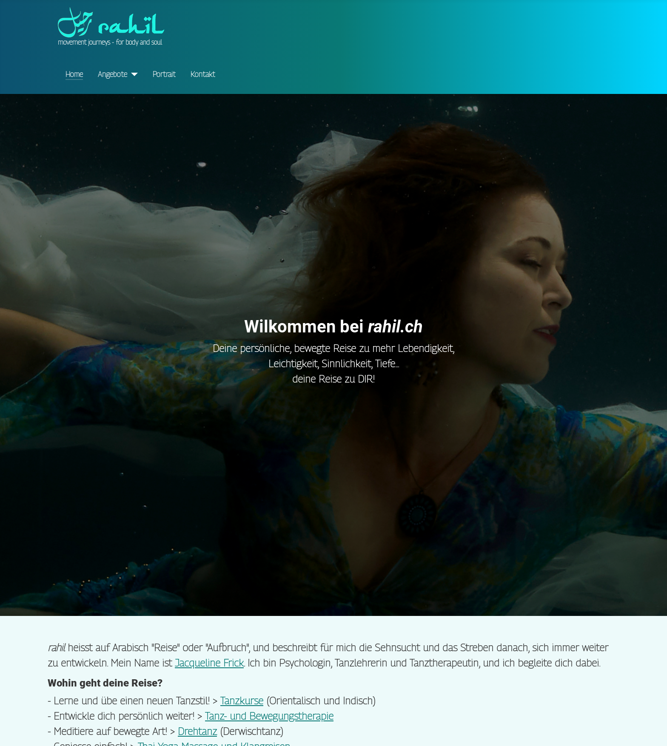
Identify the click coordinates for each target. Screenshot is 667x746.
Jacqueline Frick (209, 663)
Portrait (164, 74)
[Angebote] (132, 74)
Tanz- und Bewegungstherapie (269, 716)
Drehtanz (197, 731)
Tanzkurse (241, 700)
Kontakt (203, 74)
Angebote (112, 74)
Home (74, 74)
